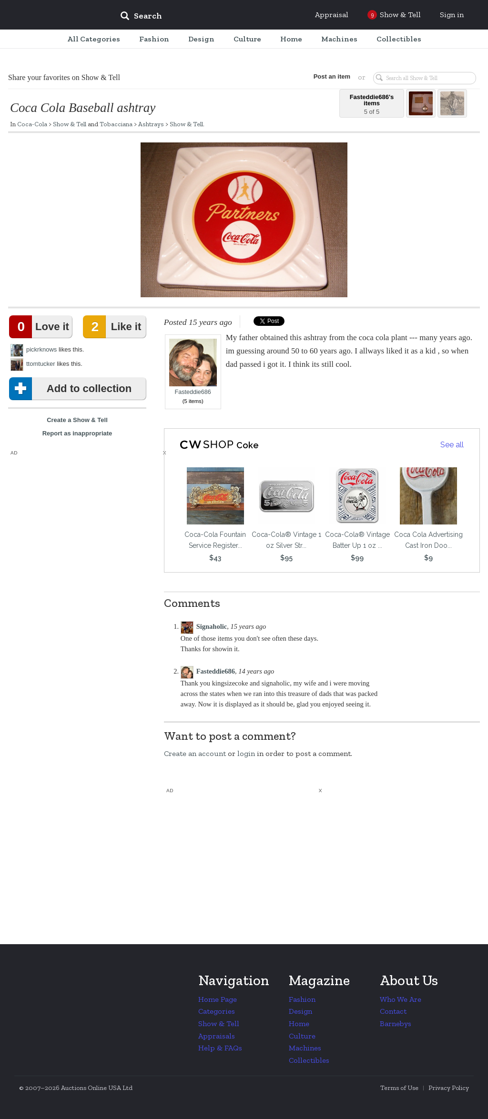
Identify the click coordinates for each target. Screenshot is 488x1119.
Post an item (332, 76)
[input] (210, 17)
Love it (41, 326)
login (246, 753)
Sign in (452, 14)
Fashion (302, 999)
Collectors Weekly (55, 15)
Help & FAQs (220, 1047)
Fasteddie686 (193, 367)
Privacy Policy (448, 1088)
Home (299, 1023)
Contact (393, 1011)
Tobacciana (116, 124)
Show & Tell (69, 124)
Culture (302, 1035)
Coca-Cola (32, 124)
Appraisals (216, 1035)
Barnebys (395, 1023)
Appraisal (331, 14)
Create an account (195, 753)
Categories (216, 1011)
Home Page (217, 999)
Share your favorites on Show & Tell (64, 77)
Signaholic (211, 626)
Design (300, 1011)
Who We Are (400, 999)
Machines (305, 1047)
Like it (114, 326)
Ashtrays (151, 124)
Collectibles (309, 1060)
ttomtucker (40, 363)
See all (452, 444)
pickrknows (41, 349)
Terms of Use (399, 1088)
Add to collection (72, 388)
